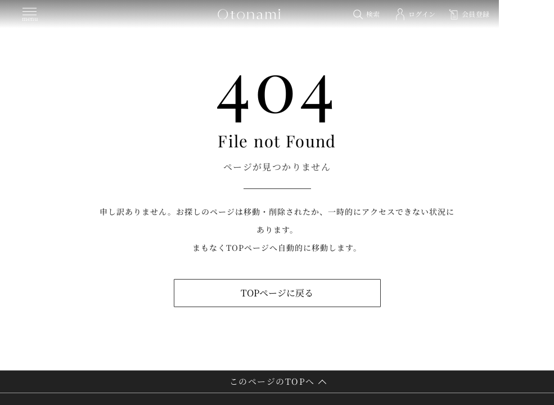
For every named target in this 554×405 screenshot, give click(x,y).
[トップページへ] (277, 14)
